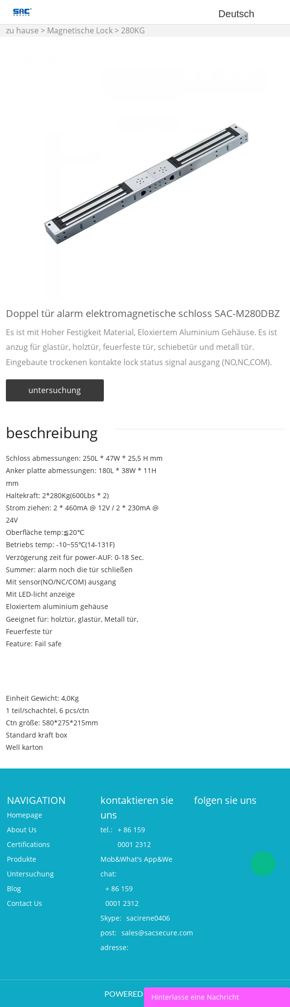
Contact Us (24, 903)
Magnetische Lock (80, 30)
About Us (22, 829)
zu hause (22, 30)
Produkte (21, 859)
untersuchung (54, 390)
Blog (14, 888)
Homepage (24, 815)
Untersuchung (30, 873)
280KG (133, 30)
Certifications (28, 844)
